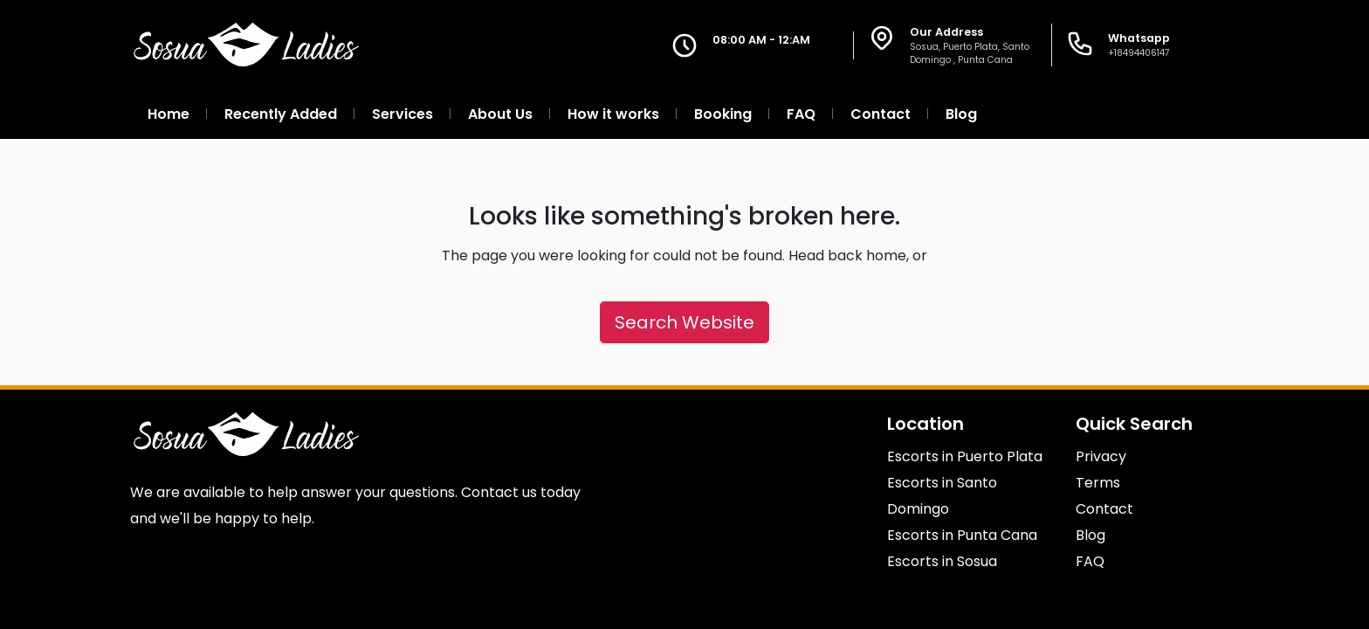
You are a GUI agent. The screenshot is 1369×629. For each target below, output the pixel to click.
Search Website (684, 322)
